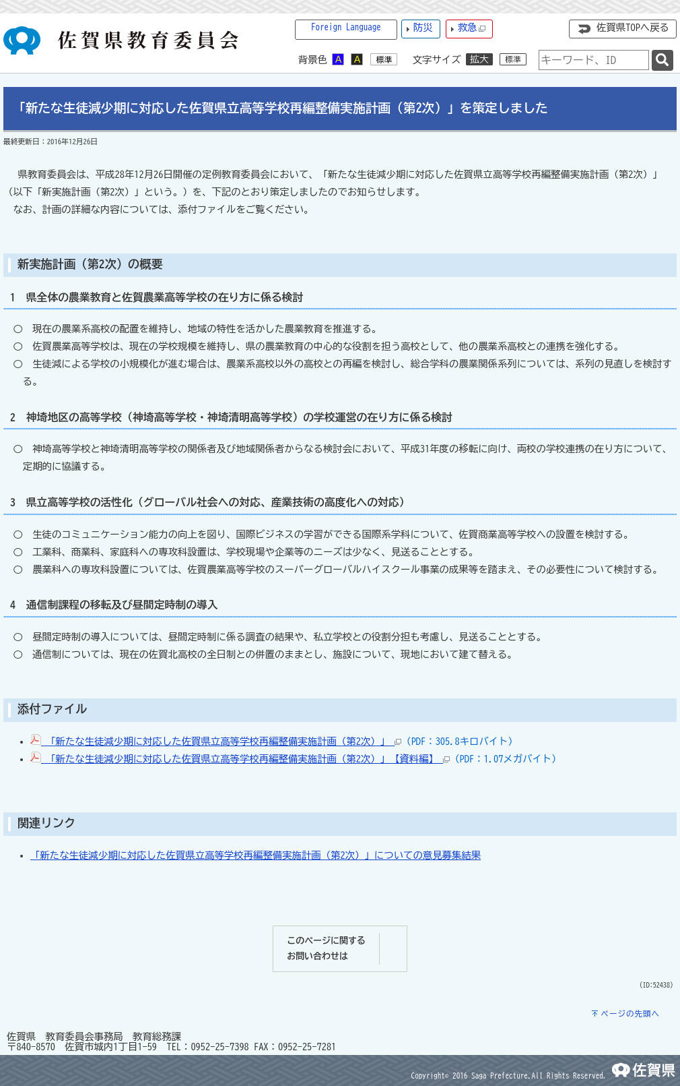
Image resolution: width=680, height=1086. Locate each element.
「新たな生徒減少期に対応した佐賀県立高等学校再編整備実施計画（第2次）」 (215, 741)
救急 (472, 28)
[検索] (662, 60)
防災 (423, 27)
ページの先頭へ (630, 1013)
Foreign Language (346, 27)
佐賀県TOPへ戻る (633, 27)
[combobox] (593, 60)
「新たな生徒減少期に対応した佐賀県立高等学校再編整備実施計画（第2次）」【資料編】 (240, 759)
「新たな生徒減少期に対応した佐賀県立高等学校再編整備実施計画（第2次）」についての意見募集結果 (255, 855)
